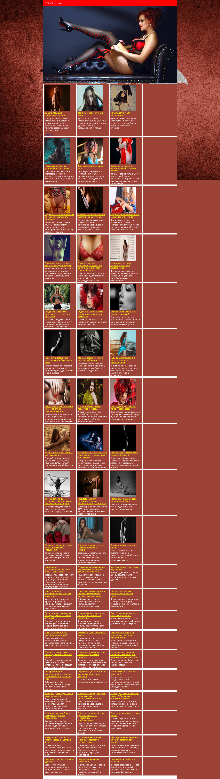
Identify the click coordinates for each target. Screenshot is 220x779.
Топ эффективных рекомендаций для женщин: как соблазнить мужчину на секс (58, 675)
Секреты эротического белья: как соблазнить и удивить (124, 215)
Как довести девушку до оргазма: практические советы (122, 593)
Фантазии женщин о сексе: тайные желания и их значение (90, 547)
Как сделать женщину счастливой (88, 760)
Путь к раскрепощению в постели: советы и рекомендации (122, 360)
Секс (60, 3)
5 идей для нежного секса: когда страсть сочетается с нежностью (90, 314)
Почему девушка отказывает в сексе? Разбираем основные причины (124, 696)
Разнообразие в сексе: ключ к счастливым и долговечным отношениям (92, 455)
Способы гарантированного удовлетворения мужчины (91, 215)
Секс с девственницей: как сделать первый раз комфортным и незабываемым (90, 716)
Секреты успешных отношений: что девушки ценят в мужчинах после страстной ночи (89, 266)
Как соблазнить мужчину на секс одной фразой (124, 453)
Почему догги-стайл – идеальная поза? (121, 114)
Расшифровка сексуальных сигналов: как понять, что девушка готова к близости (124, 654)
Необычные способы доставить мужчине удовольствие (120, 265)
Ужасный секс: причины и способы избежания (90, 359)
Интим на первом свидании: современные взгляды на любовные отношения (91, 569)
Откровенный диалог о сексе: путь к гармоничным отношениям (59, 547)
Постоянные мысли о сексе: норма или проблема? (124, 500)
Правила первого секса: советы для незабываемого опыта (58, 654)
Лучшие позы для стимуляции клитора (54, 114)
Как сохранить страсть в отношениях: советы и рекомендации (122, 635)
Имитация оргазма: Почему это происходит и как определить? (58, 715)
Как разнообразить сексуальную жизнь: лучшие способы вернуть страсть (58, 501)
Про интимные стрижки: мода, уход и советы (89, 407)
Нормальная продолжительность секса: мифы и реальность (57, 569)
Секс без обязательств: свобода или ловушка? (55, 633)
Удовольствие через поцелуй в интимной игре (58, 453)
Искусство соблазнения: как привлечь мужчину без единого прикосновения (91, 593)
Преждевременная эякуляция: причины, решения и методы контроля (91, 501)
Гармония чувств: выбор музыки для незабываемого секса (58, 360)
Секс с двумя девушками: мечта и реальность (123, 407)
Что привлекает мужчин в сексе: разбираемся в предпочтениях (90, 739)
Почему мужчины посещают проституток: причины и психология (91, 615)
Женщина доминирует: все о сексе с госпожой (58, 694)
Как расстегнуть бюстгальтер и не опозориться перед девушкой (91, 674)
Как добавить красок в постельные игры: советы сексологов (57, 314)
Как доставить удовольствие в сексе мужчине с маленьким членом (58, 408)
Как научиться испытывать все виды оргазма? (123, 312)
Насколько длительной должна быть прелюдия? (56, 167)
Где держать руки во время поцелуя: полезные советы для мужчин (57, 615)
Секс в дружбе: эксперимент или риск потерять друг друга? (124, 739)
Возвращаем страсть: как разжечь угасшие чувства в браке (57, 739)
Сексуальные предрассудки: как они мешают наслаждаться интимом (91, 696)
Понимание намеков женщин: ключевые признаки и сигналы (92, 654)
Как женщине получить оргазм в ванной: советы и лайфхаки (123, 168)
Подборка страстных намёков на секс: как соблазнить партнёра (59, 216)
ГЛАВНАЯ (49, 3)
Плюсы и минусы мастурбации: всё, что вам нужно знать (57, 593)
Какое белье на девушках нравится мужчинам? (123, 614)
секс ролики (50, 135)
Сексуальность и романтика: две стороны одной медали (58, 264)
